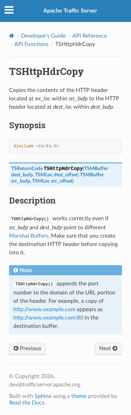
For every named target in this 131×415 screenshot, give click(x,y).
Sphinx (43, 396)
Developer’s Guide (43, 36)
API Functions (31, 44)
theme (79, 396)
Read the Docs (26, 403)
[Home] (11, 36)
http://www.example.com (44, 309)
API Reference (89, 36)
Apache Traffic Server (70, 11)
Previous (27, 348)
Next (108, 348)
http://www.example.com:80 (48, 318)
